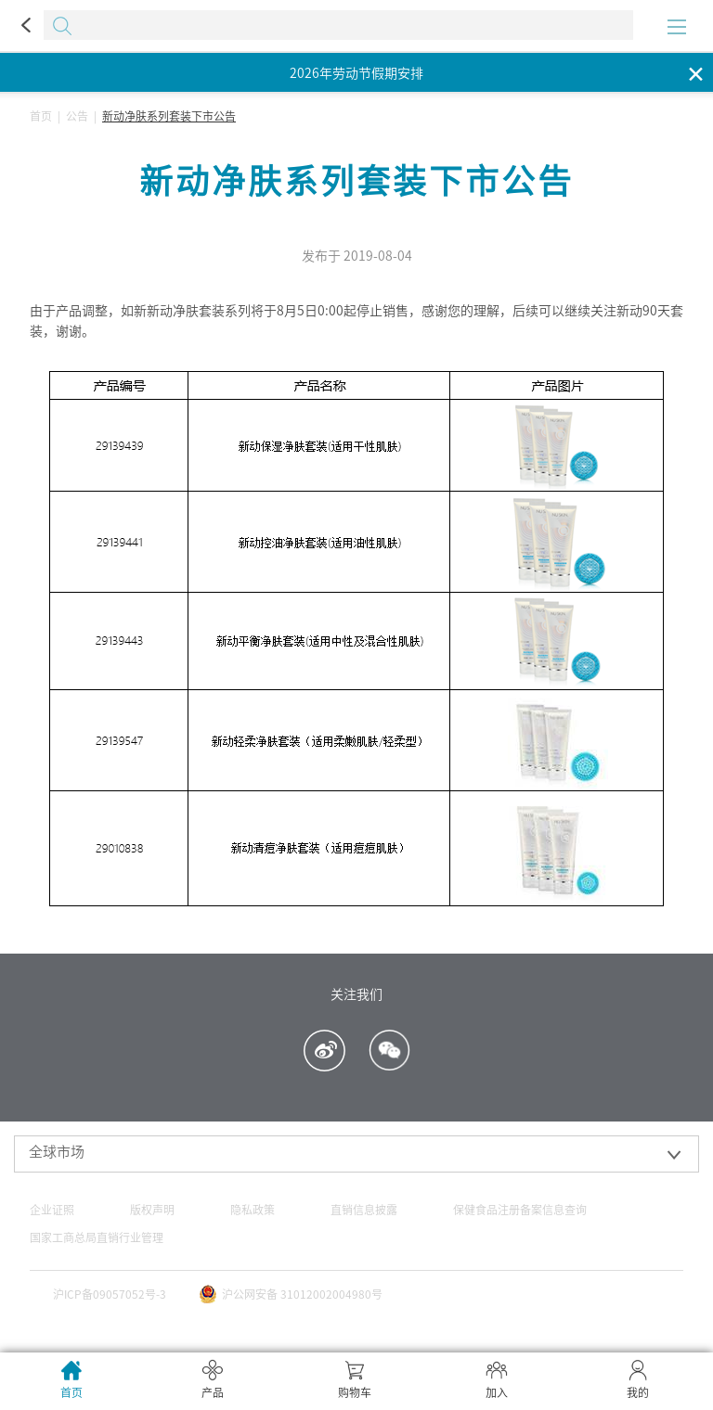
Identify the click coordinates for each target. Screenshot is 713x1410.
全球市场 (56, 1152)
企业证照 (52, 1209)
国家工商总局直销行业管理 (96, 1237)
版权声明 (152, 1209)
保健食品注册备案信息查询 (520, 1209)
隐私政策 (252, 1209)
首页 (41, 116)
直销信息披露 (364, 1209)
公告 (77, 116)
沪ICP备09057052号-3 (109, 1294)
